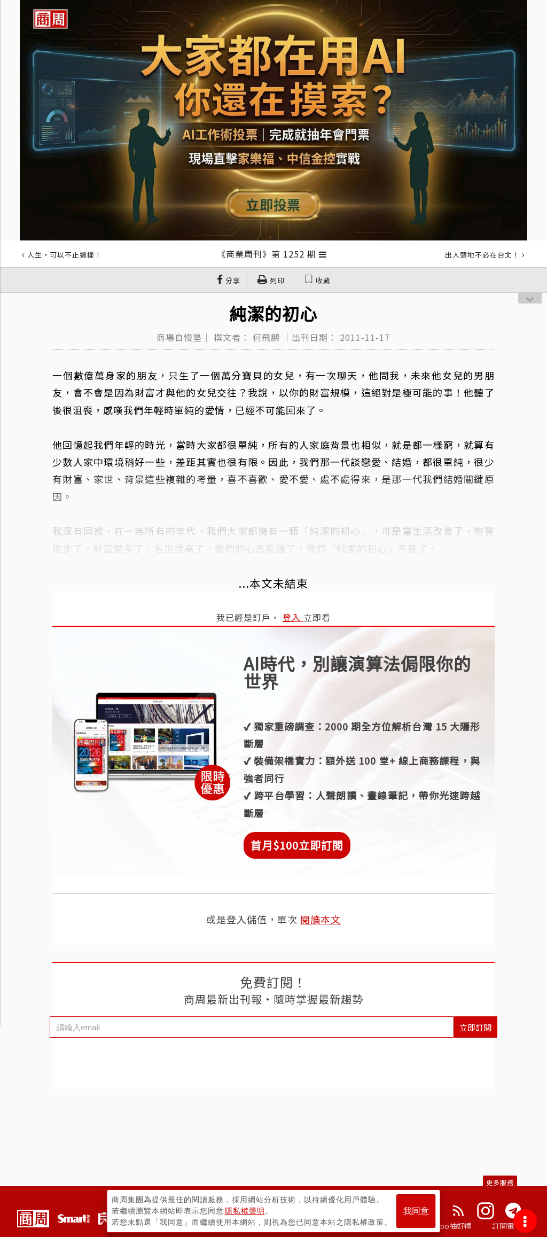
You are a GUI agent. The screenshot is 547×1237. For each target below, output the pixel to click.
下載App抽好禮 (445, 1225)
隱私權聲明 (245, 1211)
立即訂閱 (475, 1027)
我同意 (416, 1211)
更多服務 (500, 1182)
